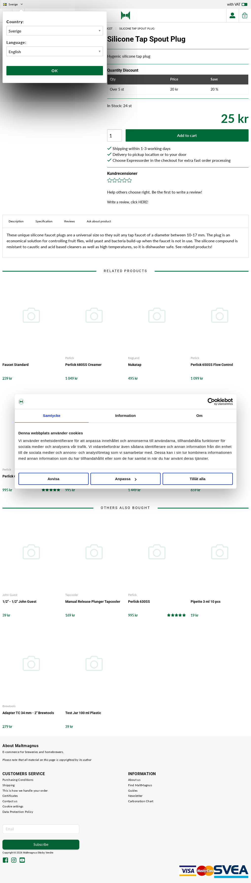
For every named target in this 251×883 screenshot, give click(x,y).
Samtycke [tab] (51, 415)
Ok (54, 70)
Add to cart (187, 135)
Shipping (8, 785)
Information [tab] (125, 415)
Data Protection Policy (17, 812)
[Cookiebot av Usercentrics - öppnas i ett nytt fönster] (211, 401)
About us (134, 780)
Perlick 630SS (139, 602)
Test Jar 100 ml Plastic (83, 713)
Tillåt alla (197, 479)
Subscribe (40, 844)
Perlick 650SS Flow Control (212, 365)
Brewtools (9, 706)
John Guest (9, 595)
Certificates (10, 796)
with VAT (237, 5)
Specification (43, 221)
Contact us (9, 801)
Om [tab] (199, 415)
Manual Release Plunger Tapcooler (92, 602)
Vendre (49, 852)
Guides (133, 790)
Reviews (69, 221)
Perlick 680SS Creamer (83, 365)
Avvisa (53, 479)
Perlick (69, 358)
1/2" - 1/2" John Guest (19, 602)
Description (16, 221)
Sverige (13, 4)
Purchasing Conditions (17, 780)
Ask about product (99, 221)
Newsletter (135, 796)
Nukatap (134, 365)
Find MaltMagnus (140, 785)
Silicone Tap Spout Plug (136, 28)
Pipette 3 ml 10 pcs (205, 602)
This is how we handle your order (25, 790)
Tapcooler (71, 595)
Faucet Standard (15, 365)
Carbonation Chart (140, 801)
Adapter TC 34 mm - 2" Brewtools (28, 713)
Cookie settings (12, 806)
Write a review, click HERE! (127, 202)
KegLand (133, 358)
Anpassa (125, 479)
